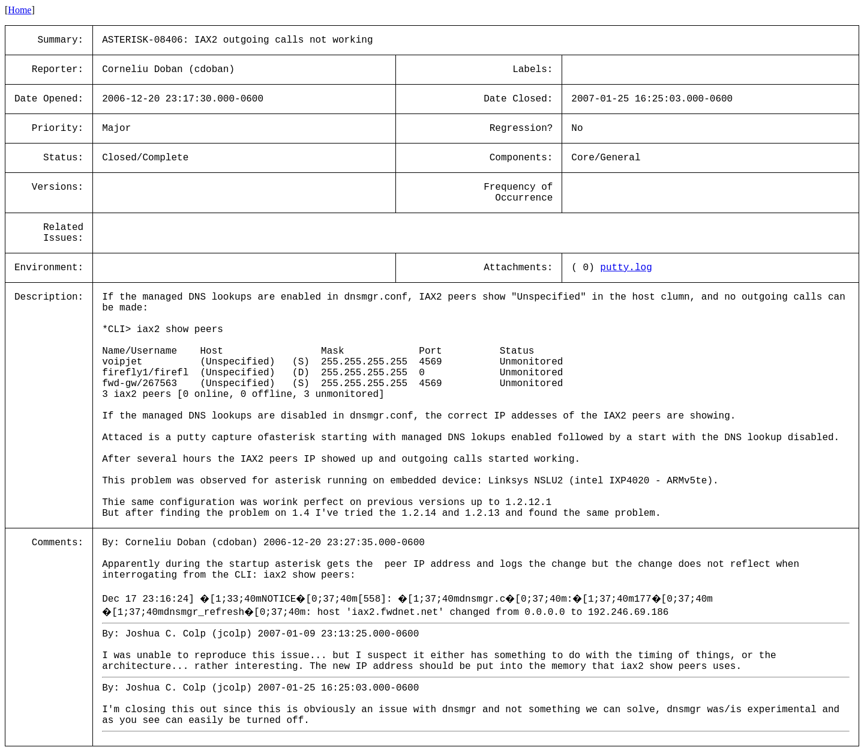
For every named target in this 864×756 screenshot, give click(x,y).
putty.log (626, 267)
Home (19, 10)
